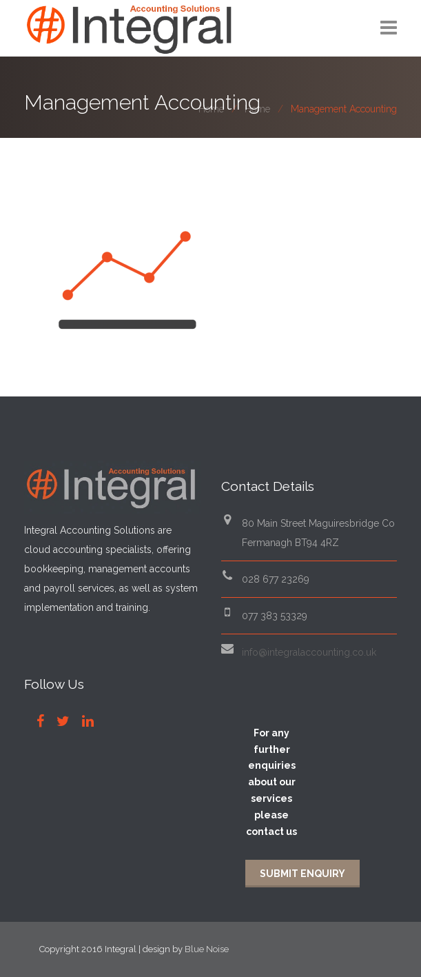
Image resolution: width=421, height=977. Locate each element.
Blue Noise (207, 949)
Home (211, 108)
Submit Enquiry (302, 873)
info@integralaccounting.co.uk (309, 652)
